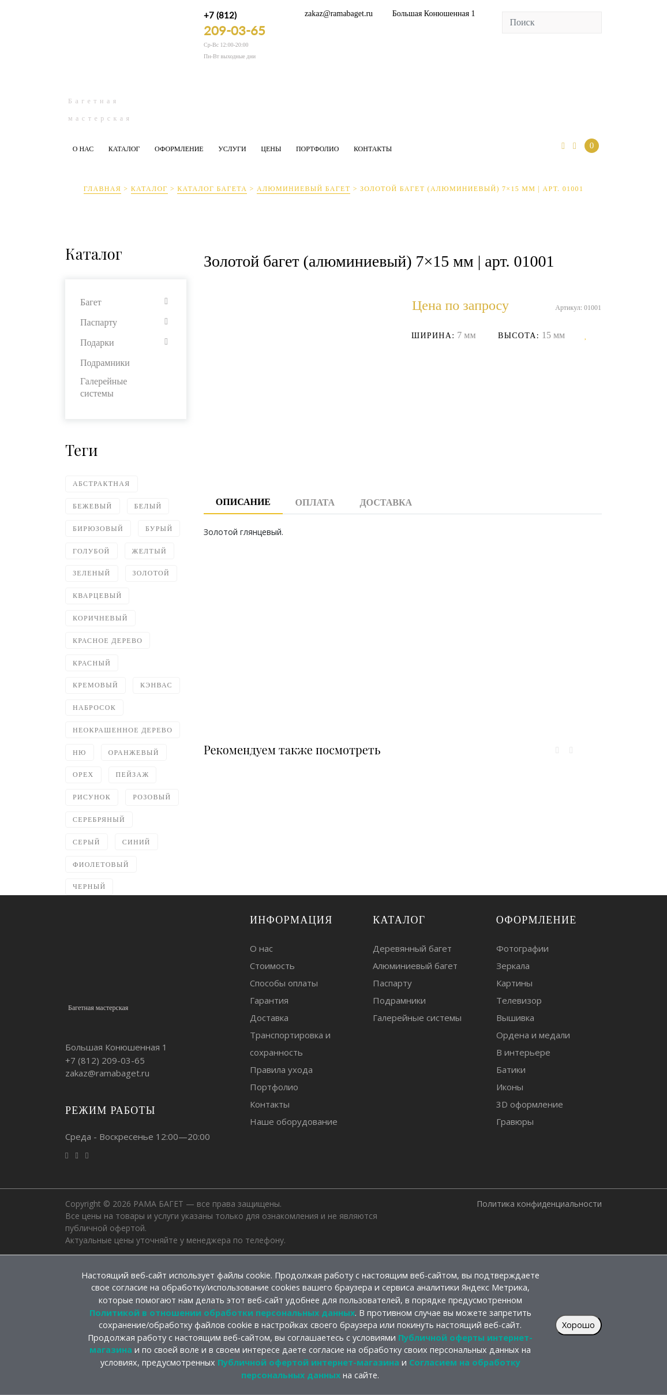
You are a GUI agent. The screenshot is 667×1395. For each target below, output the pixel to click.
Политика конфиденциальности (539, 1203)
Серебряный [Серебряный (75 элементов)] (99, 820)
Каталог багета (212, 189)
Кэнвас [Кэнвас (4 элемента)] (156, 685)
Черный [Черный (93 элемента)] (89, 886)
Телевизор (519, 1000)
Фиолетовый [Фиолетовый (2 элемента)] (101, 865)
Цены (271, 149)
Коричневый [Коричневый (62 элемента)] (100, 618)
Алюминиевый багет (303, 189)
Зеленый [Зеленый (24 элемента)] (92, 573)
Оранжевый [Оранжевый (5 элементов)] (133, 753)
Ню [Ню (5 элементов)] (80, 753)
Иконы (509, 1087)
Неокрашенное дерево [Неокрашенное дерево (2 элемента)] (123, 730)
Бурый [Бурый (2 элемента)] (159, 529)
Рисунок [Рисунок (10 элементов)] (92, 797)
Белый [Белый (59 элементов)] (148, 506)
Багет (91, 302)
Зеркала (513, 965)
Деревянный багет (412, 948)
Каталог (124, 149)
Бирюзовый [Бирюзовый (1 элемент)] (98, 529)
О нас (83, 149)
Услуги (232, 149)
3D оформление (529, 1104)
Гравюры (515, 1121)
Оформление (179, 149)
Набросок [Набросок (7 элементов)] (94, 708)
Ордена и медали (533, 1035)
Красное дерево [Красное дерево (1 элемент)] (108, 641)
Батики (511, 1069)
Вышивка (515, 1017)
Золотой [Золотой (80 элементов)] (151, 573)
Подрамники (105, 363)
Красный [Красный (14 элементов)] (92, 663)
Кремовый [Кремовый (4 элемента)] (95, 685)
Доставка (269, 1017)
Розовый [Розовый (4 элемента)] (152, 797)
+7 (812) (234, 24)
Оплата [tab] (315, 502)
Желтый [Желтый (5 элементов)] (149, 551)
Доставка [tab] (386, 502)
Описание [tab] (243, 502)
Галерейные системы (103, 387)
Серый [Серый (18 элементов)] (86, 842)
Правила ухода (281, 1069)
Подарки (97, 342)
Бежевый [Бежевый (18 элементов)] (93, 506)
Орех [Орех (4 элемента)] (83, 775)
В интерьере (523, 1052)
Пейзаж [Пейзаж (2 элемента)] (132, 775)
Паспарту (98, 322)
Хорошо (578, 1324)
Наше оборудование (294, 1121)
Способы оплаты (284, 983)
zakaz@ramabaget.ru (339, 13)
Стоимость (272, 965)
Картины (514, 983)
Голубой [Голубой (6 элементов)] (91, 551)
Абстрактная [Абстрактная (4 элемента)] (101, 484)
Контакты (373, 149)
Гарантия (269, 1000)
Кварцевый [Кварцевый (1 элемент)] (97, 596)
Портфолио (317, 149)
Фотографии (522, 948)
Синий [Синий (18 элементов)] (136, 842)
